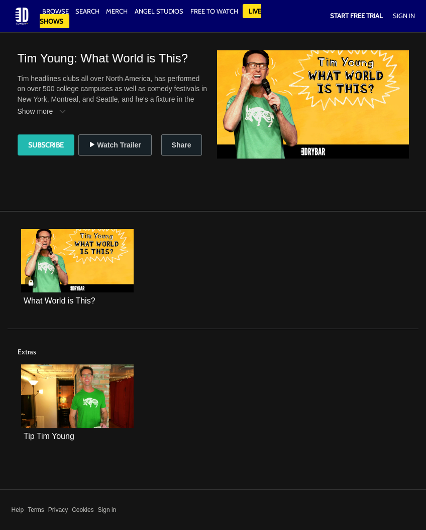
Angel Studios (159, 11)
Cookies (82, 509)
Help (18, 509)
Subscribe (46, 144)
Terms (36, 509)
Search (88, 11)
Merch (117, 11)
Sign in (107, 509)
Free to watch (214, 11)
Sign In (404, 16)
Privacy (58, 509)
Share (181, 145)
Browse (56, 11)
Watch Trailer (115, 145)
